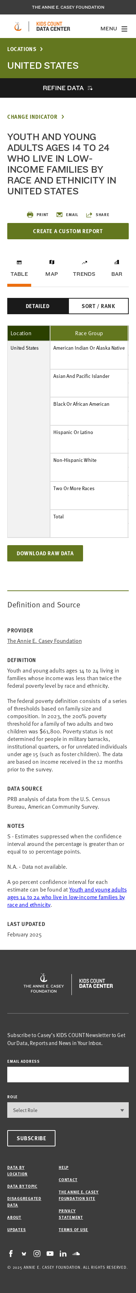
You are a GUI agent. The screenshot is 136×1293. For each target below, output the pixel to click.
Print (37, 214)
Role (12, 1096)
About (14, 1217)
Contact (68, 1179)
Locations (21, 49)
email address (23, 1061)
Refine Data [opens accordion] (63, 88)
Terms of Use (73, 1229)
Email (67, 214)
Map (51, 274)
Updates (16, 1229)
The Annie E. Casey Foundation (68, 7)
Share (98, 214)
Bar (117, 274)
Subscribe (31, 1138)
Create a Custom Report (68, 231)
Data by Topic (22, 1186)
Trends (84, 274)
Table (19, 274)
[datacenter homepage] (53, 26)
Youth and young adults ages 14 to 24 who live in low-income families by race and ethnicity (67, 897)
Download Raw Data (45, 553)
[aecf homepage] (18, 26)
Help (64, 1167)
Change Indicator (32, 117)
